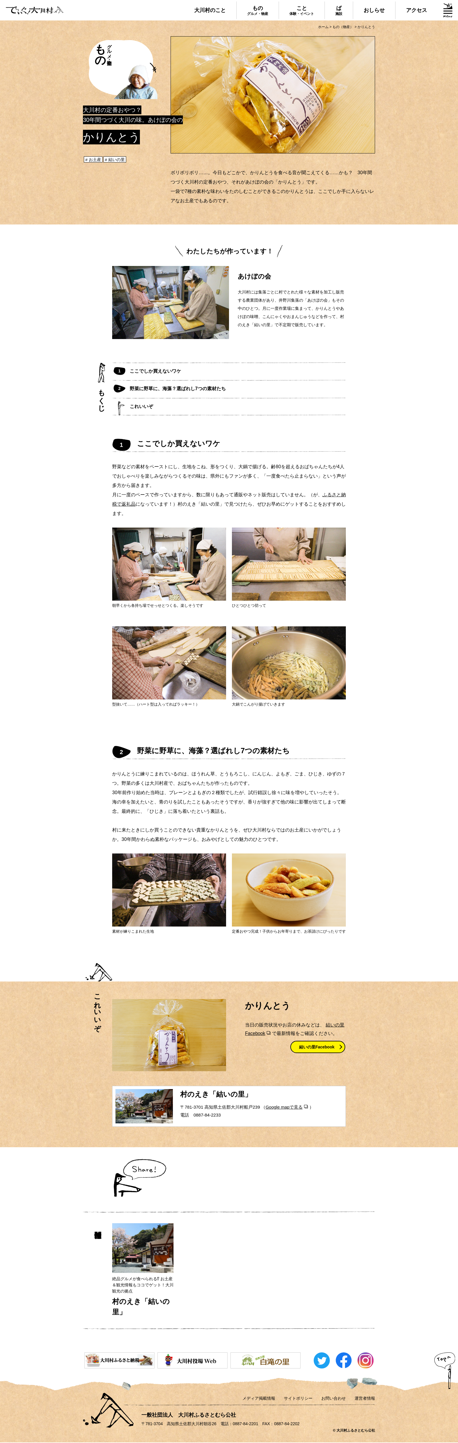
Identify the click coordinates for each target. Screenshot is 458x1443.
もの (257, 10)
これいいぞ (141, 406)
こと (301, 10)
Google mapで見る (284, 1107)
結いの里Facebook (316, 1047)
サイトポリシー (298, 1399)
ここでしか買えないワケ (155, 371)
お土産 (95, 160)
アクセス (416, 10)
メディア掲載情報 (258, 1399)
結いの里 (117, 160)
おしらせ (374, 10)
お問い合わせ (333, 1399)
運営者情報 (365, 1399)
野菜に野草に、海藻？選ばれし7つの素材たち (178, 388)
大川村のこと (210, 10)
